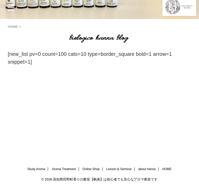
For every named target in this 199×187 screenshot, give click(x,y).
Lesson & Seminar (119, 169)
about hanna (147, 169)
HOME (166, 169)
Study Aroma (36, 169)
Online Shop (91, 169)
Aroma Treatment (64, 169)
